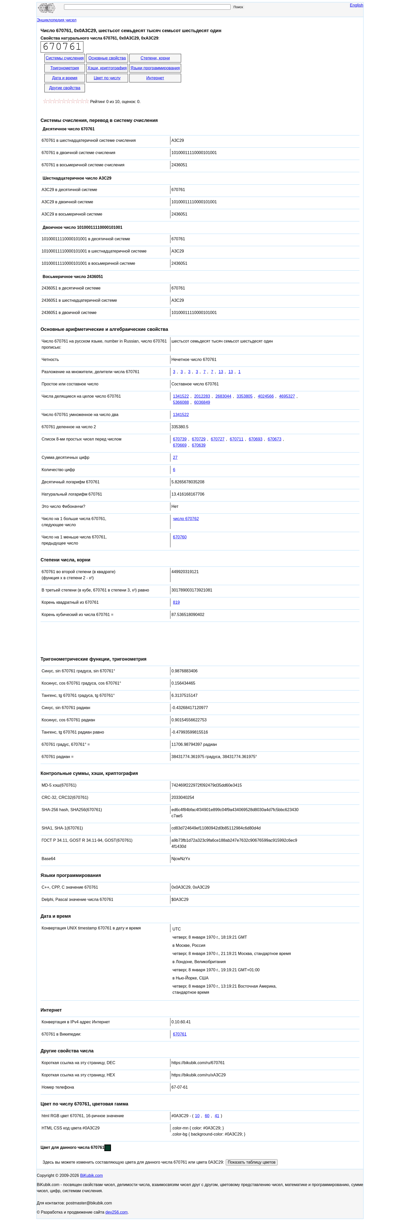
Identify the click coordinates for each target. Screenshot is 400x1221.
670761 (179, 1034)
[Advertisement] (228, 73)
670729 (198, 439)
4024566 (266, 396)
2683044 (223, 396)
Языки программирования (155, 68)
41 (217, 1116)
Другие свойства (64, 88)
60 (207, 1116)
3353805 (245, 396)
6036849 (202, 402)
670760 (179, 537)
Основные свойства (107, 58)
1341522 (181, 396)
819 (176, 602)
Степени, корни (155, 58)
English (356, 5)
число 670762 (186, 519)
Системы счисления (65, 58)
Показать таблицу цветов (252, 1162)
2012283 (202, 396)
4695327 (287, 396)
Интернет (155, 78)
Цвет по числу (107, 78)
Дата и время (64, 78)
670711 (236, 439)
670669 (179, 445)
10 (197, 1116)
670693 (255, 439)
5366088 (181, 402)
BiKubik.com (91, 1175)
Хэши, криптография (107, 68)
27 (175, 457)
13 (221, 372)
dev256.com (116, 1212)
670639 (198, 445)
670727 (217, 439)
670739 (179, 439)
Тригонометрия (65, 68)
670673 (274, 439)
